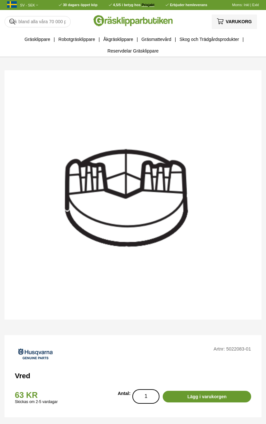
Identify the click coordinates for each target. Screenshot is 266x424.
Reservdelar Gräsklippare (133, 50)
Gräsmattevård (156, 39)
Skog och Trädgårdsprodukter (209, 39)
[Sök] (38, 21)
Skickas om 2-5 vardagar (36, 402)
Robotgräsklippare (76, 39)
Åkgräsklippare (118, 39)
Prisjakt (148, 5)
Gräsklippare (37, 39)
